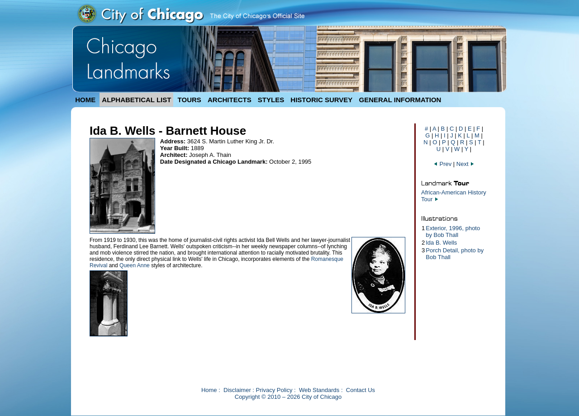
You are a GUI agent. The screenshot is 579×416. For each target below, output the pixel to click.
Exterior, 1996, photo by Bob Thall (453, 231)
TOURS (189, 100)
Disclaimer (237, 390)
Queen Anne (134, 265)
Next (465, 164)
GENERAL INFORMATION (400, 100)
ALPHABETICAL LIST (136, 100)
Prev (443, 164)
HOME (85, 100)
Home (209, 390)
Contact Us (360, 390)
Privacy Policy (274, 390)
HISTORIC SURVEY (321, 100)
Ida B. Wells (441, 242)
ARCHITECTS (230, 100)
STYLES (271, 100)
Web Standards (319, 390)
